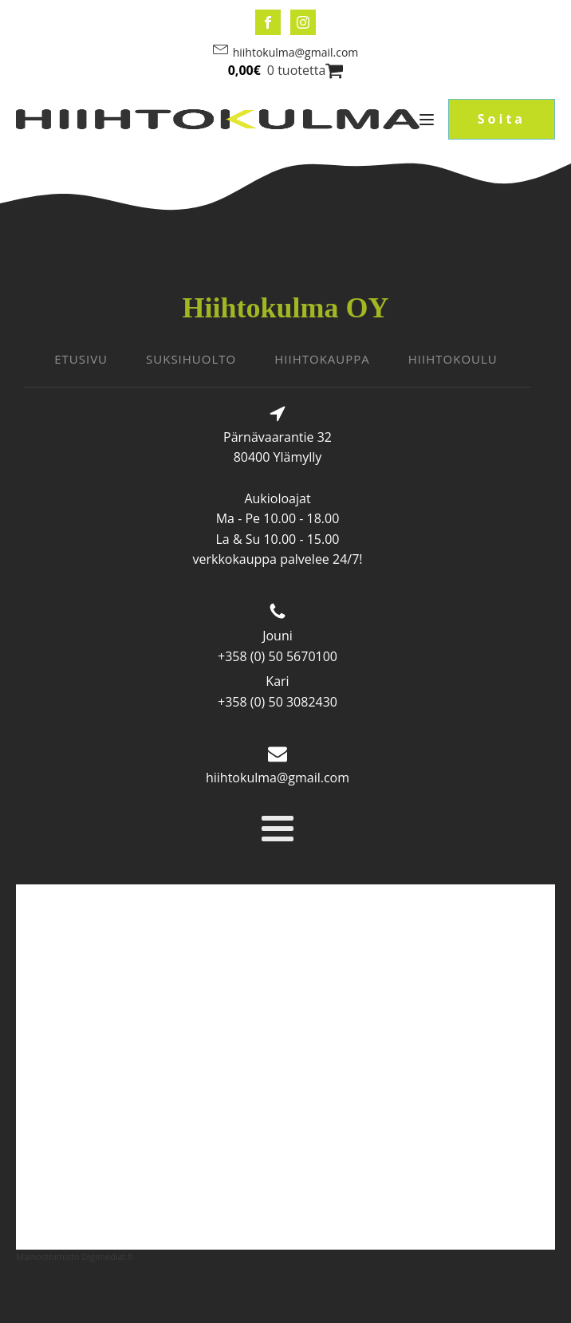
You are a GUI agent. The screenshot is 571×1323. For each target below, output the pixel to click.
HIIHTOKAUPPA (322, 359)
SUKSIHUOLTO (191, 359)
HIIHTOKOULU (453, 359)
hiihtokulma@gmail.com (296, 52)
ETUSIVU (81, 359)
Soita (502, 119)
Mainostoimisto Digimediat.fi (74, 1256)
